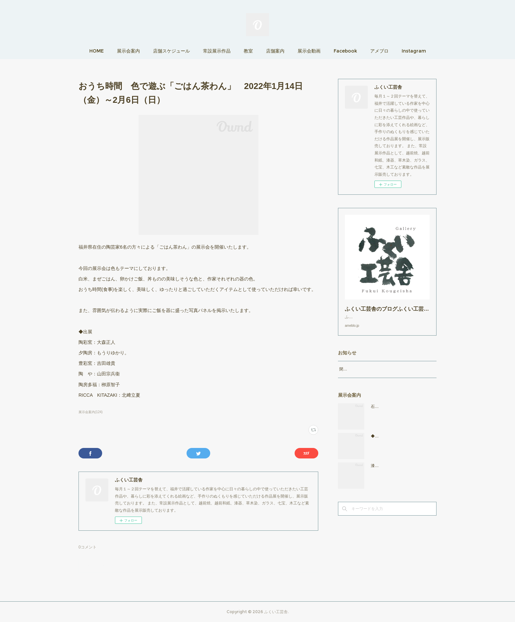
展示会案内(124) (90, 412)
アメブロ (379, 51)
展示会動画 (309, 51)
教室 (248, 51)
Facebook (345, 51)
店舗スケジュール (171, 51)
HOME (96, 51)
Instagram (414, 51)
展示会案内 (128, 51)
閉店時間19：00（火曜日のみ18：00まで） (377, 375)
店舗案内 (275, 51)
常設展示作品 (217, 51)
